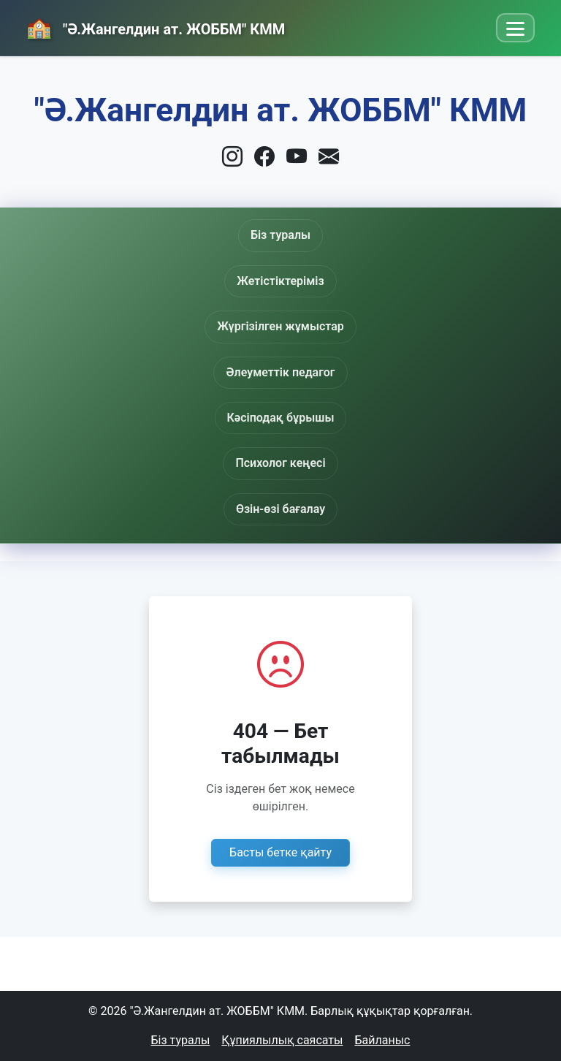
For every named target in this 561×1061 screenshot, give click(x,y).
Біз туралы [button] (280, 235)
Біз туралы (180, 1040)
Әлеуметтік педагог (280, 377)
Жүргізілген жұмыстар (280, 328)
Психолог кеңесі (280, 463)
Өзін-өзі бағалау (280, 509)
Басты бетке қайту (280, 852)
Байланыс (382, 1040)
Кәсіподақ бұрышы (281, 426)
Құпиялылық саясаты (282, 1040)
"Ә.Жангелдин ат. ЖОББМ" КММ (172, 29)
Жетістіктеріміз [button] (280, 281)
